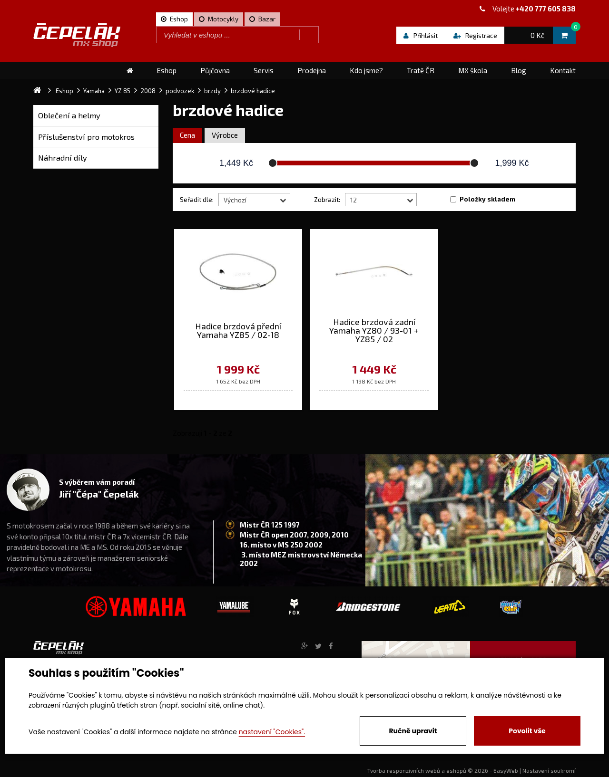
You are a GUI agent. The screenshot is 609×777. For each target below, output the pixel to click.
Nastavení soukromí (549, 770)
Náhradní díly (62, 157)
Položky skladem (487, 199)
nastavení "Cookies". (272, 732)
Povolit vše (527, 731)
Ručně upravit (413, 731)
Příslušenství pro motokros (86, 136)
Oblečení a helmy (69, 115)
